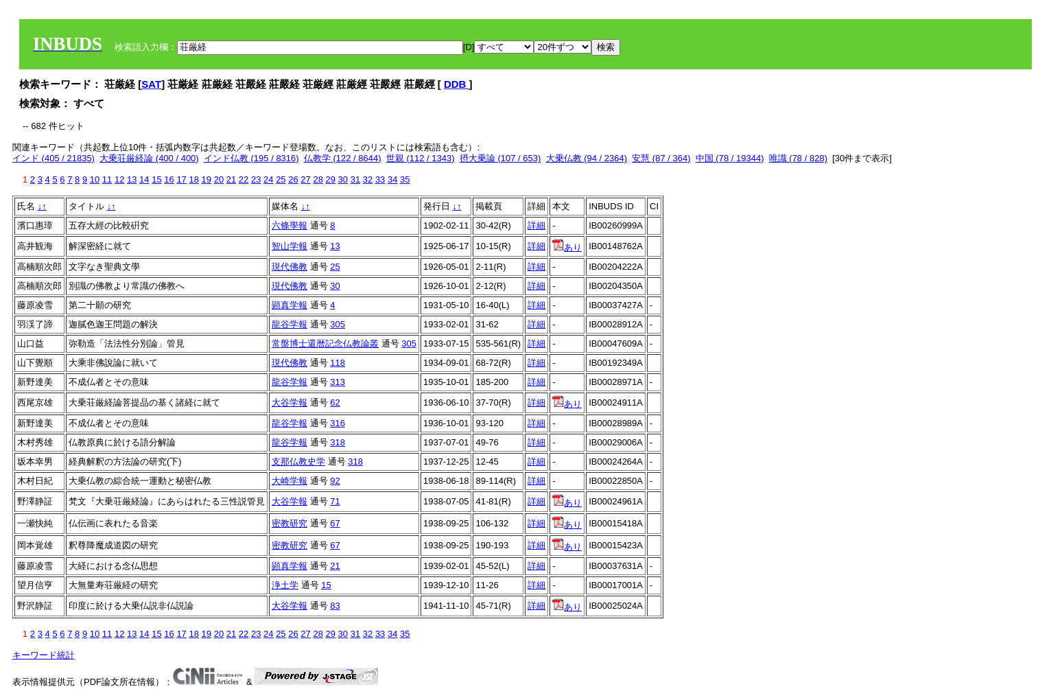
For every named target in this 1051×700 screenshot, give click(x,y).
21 (231, 179)
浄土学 (285, 585)
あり (567, 247)
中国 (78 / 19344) (730, 158)
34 (392, 179)
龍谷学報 (289, 324)
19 (206, 179)
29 (330, 179)
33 (380, 179)
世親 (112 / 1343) (420, 158)
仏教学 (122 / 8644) (342, 158)
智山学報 (289, 246)
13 (132, 179)
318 (337, 442)
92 (335, 481)
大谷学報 (289, 402)
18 (193, 179)
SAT (151, 84)
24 (268, 179)
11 (107, 179)
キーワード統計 (43, 655)
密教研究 (289, 523)
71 (335, 501)
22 (243, 179)
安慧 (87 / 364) (661, 158)
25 (280, 179)
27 (305, 179)
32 (368, 179)
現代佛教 (289, 266)
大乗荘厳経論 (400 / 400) (149, 158)
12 (119, 179)
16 (169, 179)
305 (337, 324)
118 (337, 363)
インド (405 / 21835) (53, 158)
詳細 (536, 225)
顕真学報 (289, 305)
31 (355, 179)
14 (144, 179)
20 (219, 179)
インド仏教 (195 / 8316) (251, 158)
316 (337, 423)
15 (156, 179)
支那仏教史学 (298, 461)
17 (181, 179)
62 (335, 402)
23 (256, 179)
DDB (456, 84)
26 (293, 179)
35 (405, 179)
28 (317, 179)
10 (94, 179)
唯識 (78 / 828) (798, 158)
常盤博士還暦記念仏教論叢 (325, 343)
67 (335, 523)
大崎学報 (289, 481)
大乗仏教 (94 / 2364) (587, 158)
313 (337, 382)
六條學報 (289, 225)
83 (335, 605)
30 (343, 179)
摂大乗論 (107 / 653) (500, 158)
